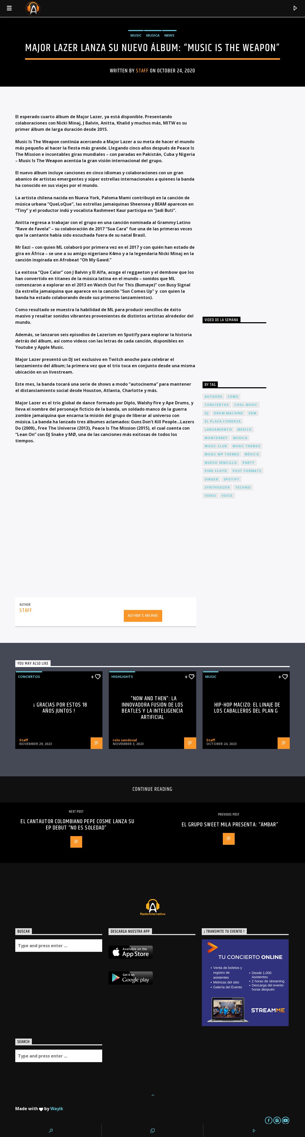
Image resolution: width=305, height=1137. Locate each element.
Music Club (216, 446)
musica (240, 438)
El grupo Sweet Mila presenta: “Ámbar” (230, 824)
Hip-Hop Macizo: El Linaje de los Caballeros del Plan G (247, 708)
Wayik (56, 1108)
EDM (253, 413)
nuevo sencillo (221, 462)
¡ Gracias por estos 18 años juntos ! (60, 708)
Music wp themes (222, 454)
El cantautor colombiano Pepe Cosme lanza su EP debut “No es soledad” (77, 824)
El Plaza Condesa (223, 421)
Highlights (122, 676)
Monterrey (216, 438)
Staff (142, 71)
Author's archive (143, 615)
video (210, 495)
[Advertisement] (242, 205)
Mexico (244, 429)
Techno (243, 487)
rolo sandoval (125, 740)
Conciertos (29, 676)
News (169, 35)
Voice (227, 495)
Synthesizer (217, 487)
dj (207, 413)
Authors (213, 396)
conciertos (217, 405)
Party (249, 462)
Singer (211, 479)
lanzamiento (218, 429)
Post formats (247, 471)
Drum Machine (228, 413)
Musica (153, 35)
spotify (231, 479)
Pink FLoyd (216, 471)
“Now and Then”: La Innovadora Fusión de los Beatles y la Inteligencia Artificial (153, 708)
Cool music (246, 405)
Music (135, 35)
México (252, 454)
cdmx (233, 396)
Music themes (246, 446)
